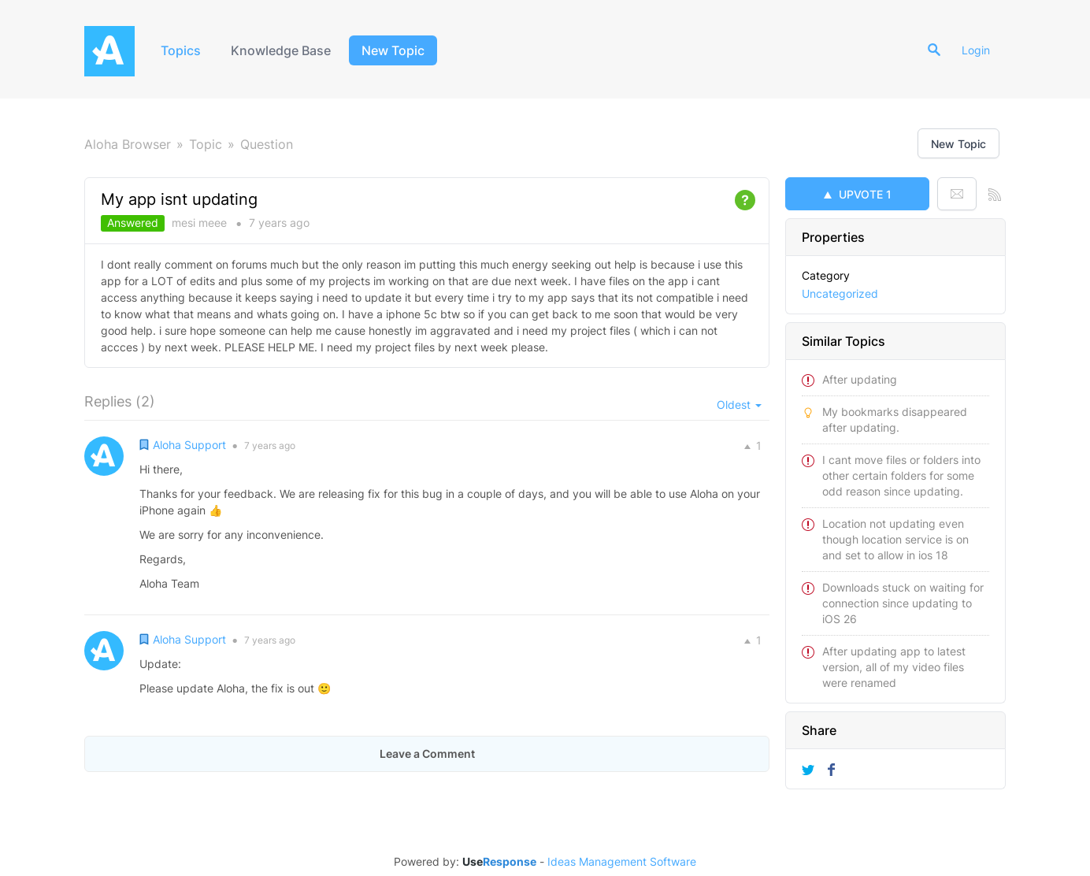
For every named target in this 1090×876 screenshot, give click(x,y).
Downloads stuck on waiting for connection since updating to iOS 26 (903, 603)
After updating (859, 379)
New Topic (393, 50)
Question (266, 144)
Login (976, 50)
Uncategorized (840, 293)
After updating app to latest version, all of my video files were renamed (894, 666)
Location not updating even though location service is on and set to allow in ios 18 (895, 539)
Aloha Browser (127, 144)
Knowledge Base (281, 50)
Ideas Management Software (621, 861)
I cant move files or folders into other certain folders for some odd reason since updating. (901, 475)
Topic (205, 144)
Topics (181, 50)
